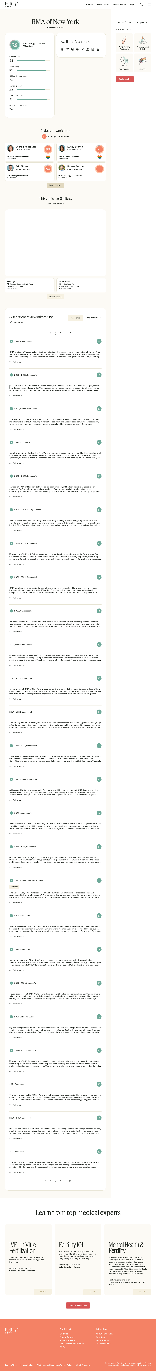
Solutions (100, 1337)
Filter (77, 317)
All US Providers (83, 1365)
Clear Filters (18, 322)
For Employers (103, 1340)
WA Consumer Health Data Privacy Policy (54, 1365)
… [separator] (65, 332)
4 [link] (55, 332)
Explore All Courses (78, 1305)
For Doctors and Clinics (72, 1343)
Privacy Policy (26, 1365)
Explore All (124, 79)
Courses (89, 5)
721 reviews (28, 46)
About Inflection (119, 5)
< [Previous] (35, 332)
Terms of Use (11, 1365)
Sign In (133, 5)
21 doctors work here (55, 27)
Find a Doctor (103, 5)
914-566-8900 (65, 288)
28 (70, 332)
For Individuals (103, 1343)
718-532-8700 (13, 288)
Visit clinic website (55, 203)
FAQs (62, 1347)
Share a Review (67, 1340)
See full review (15, 362)
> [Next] (74, 332)
